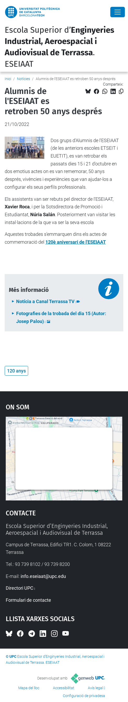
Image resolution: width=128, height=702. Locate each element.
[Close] (117, 12)
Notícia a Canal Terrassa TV (45, 301)
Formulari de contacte (28, 600)
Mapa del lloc (28, 688)
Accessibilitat (63, 688)
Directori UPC (19, 588)
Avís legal (95, 688)
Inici (8, 79)
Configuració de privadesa (84, 696)
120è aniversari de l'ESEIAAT (75, 242)
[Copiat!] (121, 91)
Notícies (23, 79)
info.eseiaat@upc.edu (43, 576)
